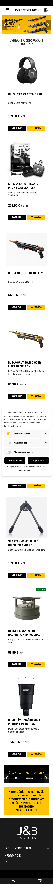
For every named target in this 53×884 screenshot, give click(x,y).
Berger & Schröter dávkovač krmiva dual (24, 633)
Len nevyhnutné (15, 460)
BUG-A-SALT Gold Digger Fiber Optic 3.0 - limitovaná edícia (24, 365)
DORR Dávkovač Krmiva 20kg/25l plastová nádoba (24, 722)
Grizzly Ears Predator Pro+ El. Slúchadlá (24, 186)
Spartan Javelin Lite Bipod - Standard (23, 543)
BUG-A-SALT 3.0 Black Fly (25, 273)
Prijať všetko (38, 460)
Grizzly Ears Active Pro (25, 94)
